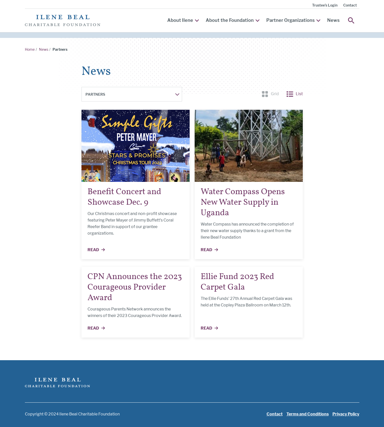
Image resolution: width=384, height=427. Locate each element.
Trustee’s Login (324, 5)
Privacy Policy (345, 414)
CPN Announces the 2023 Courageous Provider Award (135, 287)
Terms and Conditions (307, 414)
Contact (350, 5)
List (294, 94)
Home (30, 49)
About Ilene (183, 20)
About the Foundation (233, 20)
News (333, 20)
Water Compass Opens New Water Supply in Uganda (243, 203)
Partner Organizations (293, 20)
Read (99, 250)
